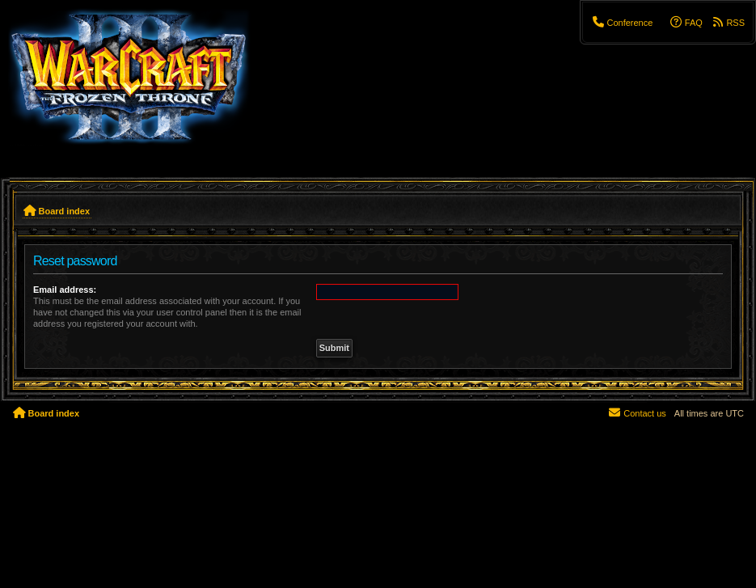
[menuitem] (622, 22)
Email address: (64, 289)
